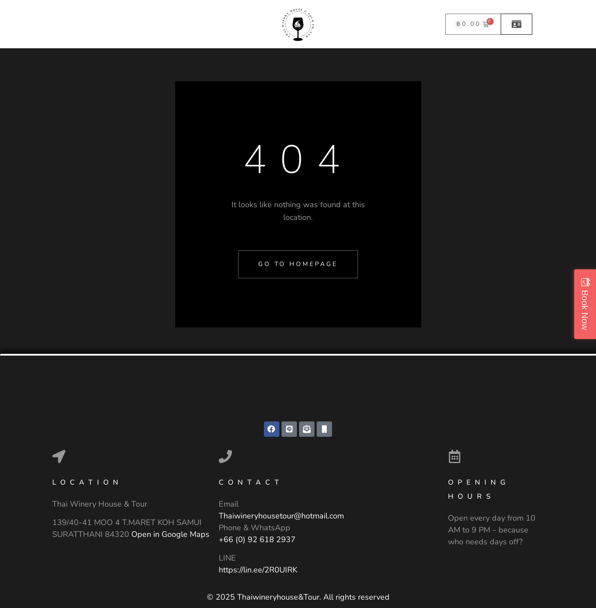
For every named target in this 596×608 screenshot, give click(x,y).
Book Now (585, 310)
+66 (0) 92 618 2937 (257, 539)
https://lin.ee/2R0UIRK (258, 570)
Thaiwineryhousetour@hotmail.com (281, 516)
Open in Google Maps (170, 534)
